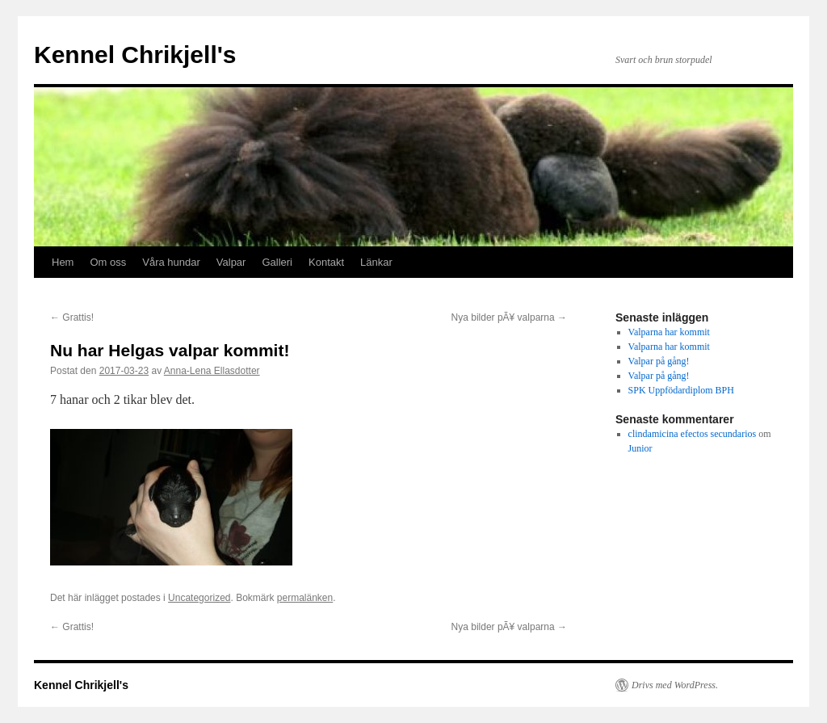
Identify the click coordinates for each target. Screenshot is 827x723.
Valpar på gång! (659, 361)
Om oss (108, 262)
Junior (640, 448)
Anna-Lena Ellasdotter (212, 370)
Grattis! (72, 317)
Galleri (277, 262)
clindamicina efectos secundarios (692, 433)
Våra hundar (171, 262)
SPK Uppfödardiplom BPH (681, 390)
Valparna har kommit (669, 332)
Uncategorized (199, 597)
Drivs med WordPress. (675, 685)
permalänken (305, 597)
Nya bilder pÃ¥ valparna (509, 317)
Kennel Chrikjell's (135, 54)
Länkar (376, 262)
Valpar (231, 262)
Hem (62, 262)
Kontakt (326, 262)
